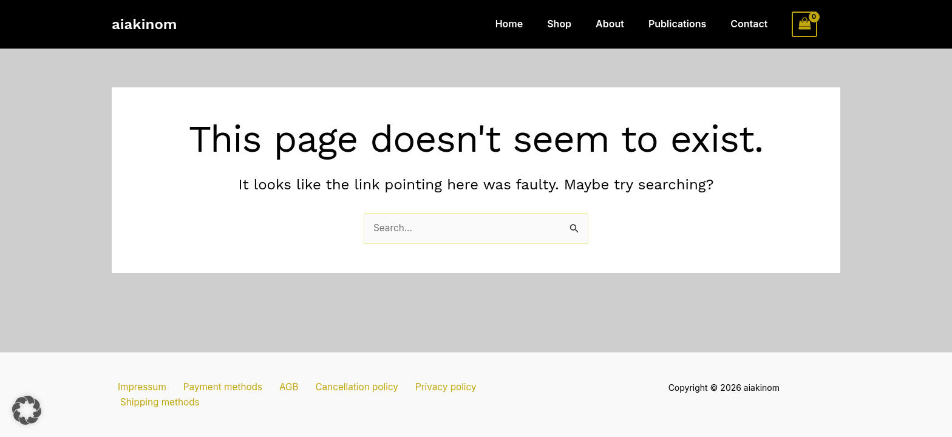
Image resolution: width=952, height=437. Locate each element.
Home (531, 24)
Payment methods (213, 401)
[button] (26, 410)
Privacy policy (423, 401)
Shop (576, 24)
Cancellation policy (337, 401)
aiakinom (144, 24)
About (622, 24)
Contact (751, 24)
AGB (275, 401)
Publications (684, 24)
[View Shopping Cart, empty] (804, 24)
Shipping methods (506, 401)
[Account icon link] (834, 24)
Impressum (137, 401)
